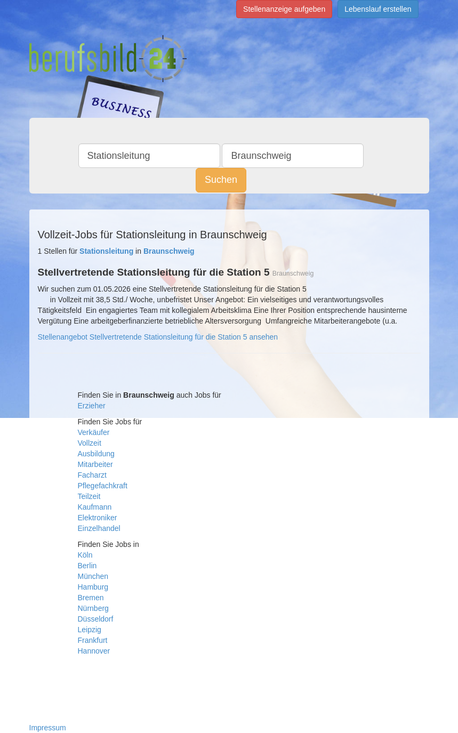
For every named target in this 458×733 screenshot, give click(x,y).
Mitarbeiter (95, 464)
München (93, 576)
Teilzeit (89, 496)
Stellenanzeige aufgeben (284, 9)
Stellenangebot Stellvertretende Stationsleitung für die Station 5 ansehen (158, 337)
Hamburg (93, 587)
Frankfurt (93, 640)
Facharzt (92, 475)
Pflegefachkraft (102, 485)
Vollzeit (89, 443)
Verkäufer (94, 432)
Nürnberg (93, 608)
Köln (85, 555)
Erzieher (92, 405)
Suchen (221, 179)
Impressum (47, 727)
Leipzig (89, 629)
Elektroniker (97, 517)
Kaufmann (95, 507)
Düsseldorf (96, 619)
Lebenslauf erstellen (377, 9)
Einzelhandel (99, 528)
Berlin (87, 565)
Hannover (94, 651)
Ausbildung (96, 453)
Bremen (91, 597)
